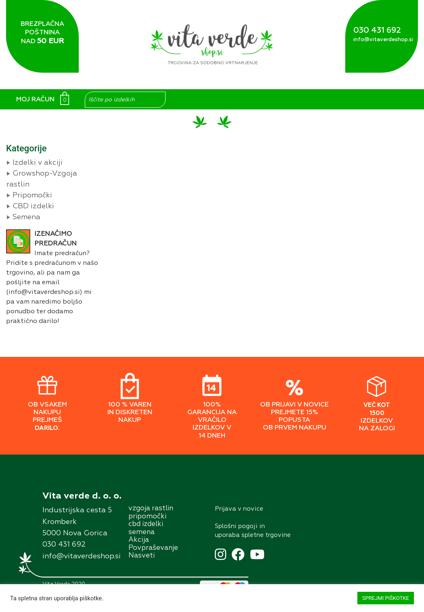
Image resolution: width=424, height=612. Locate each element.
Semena (26, 217)
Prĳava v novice (239, 509)
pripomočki (147, 516)
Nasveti (141, 555)
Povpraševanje (153, 548)
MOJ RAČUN (35, 99)
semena (141, 532)
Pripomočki (32, 195)
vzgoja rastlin (150, 508)
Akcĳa (138, 540)
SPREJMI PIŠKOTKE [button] (385, 598)
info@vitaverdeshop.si (383, 39)
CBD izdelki (33, 206)
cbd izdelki (145, 524)
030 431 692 (377, 30)
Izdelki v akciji (38, 162)
